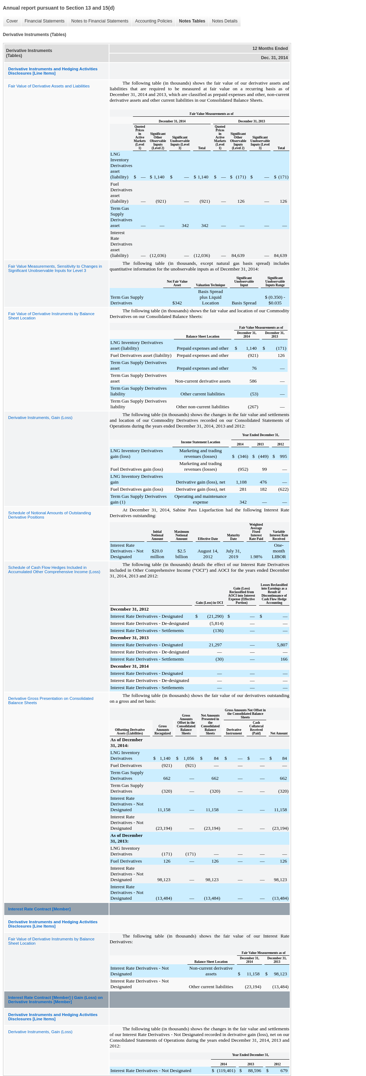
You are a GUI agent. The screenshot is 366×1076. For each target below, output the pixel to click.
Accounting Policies (153, 21)
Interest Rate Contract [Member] (39, 909)
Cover (12, 21)
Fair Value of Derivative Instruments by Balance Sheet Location (51, 316)
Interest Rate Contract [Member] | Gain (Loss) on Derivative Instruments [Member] (55, 999)
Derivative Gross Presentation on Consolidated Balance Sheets (50, 700)
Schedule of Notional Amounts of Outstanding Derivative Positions (49, 515)
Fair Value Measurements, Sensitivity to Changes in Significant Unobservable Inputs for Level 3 (55, 268)
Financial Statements (45, 21)
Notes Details (224, 21)
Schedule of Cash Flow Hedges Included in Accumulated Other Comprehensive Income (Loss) (54, 569)
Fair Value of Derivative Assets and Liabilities (49, 86)
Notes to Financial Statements (99, 21)
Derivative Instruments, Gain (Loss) (40, 417)
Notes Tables (192, 21)
